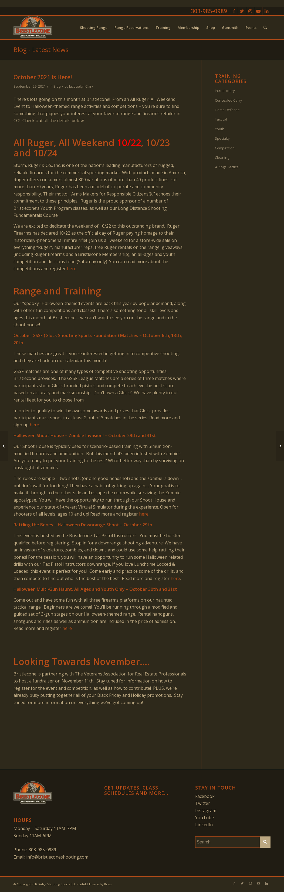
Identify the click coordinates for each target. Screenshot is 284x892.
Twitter (202, 803)
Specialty (222, 138)
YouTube (204, 818)
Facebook (205, 796)
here (71, 269)
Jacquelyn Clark (81, 86)
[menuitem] (93, 27)
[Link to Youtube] (258, 11)
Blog (56, 86)
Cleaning (222, 157)
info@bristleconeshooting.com (57, 857)
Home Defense (227, 109)
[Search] (265, 27)
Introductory (225, 90)
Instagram (205, 811)
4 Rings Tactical (227, 166)
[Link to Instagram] (250, 11)
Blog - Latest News (41, 49)
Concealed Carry (228, 100)
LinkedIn (204, 825)
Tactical (221, 119)
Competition (225, 148)
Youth (219, 128)
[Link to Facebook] (234, 11)
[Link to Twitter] (242, 11)
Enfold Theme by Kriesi (95, 884)
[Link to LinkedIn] (266, 11)
